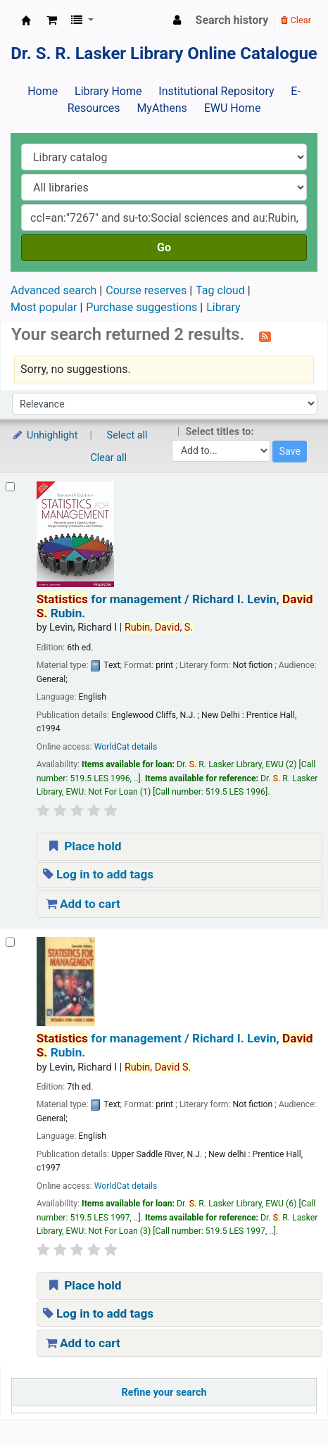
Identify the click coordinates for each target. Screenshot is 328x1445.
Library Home (108, 91)
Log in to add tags (98, 874)
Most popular (44, 307)
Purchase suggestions (141, 307)
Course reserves (146, 290)
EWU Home (232, 108)
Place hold (84, 846)
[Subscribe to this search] (265, 335)
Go (164, 247)
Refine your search (164, 1393)
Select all (127, 435)
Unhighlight (44, 435)
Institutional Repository (216, 91)
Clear (296, 20)
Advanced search (53, 290)
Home (42, 91)
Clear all (109, 458)
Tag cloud (220, 290)
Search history (232, 20)
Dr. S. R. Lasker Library (26, 20)
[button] (52, 20)
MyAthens (162, 108)
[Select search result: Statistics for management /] (10, 486)
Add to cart (83, 904)
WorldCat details (126, 747)
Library (223, 307)
